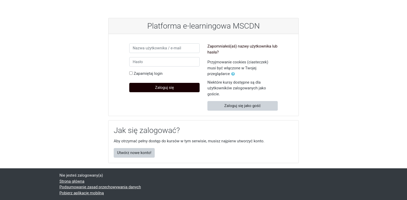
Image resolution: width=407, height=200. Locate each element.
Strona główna (71, 181)
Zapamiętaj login (148, 73)
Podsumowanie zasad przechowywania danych (100, 187)
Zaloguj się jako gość (242, 105)
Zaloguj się (164, 87)
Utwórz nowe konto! (134, 152)
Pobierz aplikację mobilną (81, 193)
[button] (234, 74)
